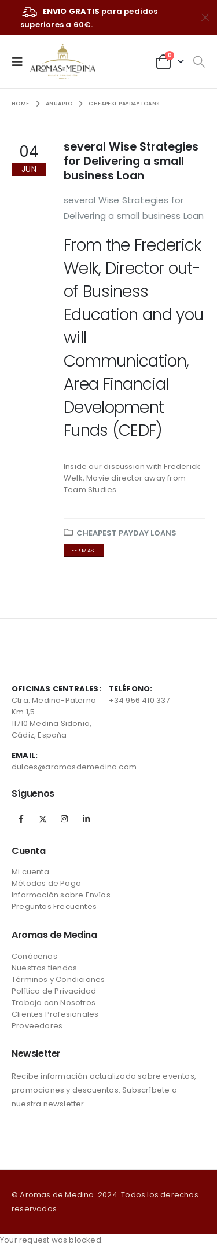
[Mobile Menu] (21, 61)
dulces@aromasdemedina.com (74, 766)
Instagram (64, 818)
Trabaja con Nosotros (53, 1002)
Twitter (43, 818)
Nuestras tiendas (44, 967)
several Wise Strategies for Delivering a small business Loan (131, 161)
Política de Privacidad (54, 990)
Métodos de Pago (46, 883)
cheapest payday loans (126, 532)
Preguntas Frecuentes (54, 906)
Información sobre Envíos (61, 894)
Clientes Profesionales (55, 1014)
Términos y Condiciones (58, 979)
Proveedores (37, 1025)
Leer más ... (83, 550)
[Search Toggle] (198, 62)
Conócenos (34, 956)
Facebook (21, 818)
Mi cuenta (30, 871)
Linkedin (86, 818)
